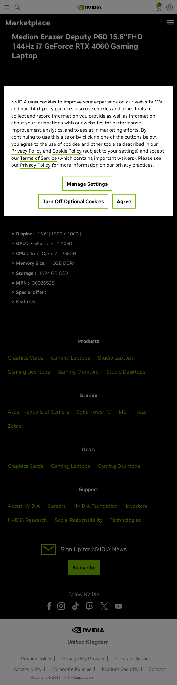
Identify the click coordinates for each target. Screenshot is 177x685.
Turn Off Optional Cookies (73, 201)
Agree (124, 201)
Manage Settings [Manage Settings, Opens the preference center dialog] (87, 183)
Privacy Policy (26, 151)
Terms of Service (38, 158)
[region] (88, 151)
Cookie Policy (67, 151)
